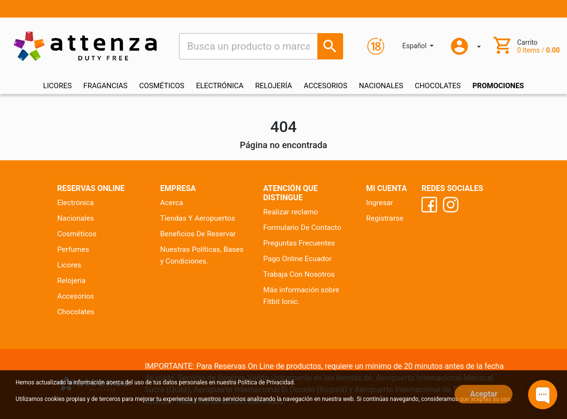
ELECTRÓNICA (220, 85)
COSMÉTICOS (161, 85)
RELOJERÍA (273, 85)
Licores (69, 265)
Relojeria (71, 280)
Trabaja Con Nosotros (299, 274)
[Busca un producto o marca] (330, 46)
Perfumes (73, 249)
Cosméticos (77, 233)
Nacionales (75, 218)
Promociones (498, 85)
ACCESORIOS (326, 85)
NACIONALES (381, 85)
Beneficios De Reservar (198, 233)
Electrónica (75, 202)
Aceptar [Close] (483, 394)
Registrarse (384, 218)
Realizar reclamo (290, 212)
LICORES (57, 85)
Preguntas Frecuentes (299, 243)
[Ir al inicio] (85, 46)
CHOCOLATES (437, 85)
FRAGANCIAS (105, 85)
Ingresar (379, 202)
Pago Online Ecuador (297, 258)
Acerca (171, 202)
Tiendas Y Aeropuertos (197, 218)
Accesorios (75, 296)
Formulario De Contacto (302, 227)
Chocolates (75, 311)
